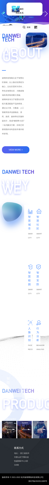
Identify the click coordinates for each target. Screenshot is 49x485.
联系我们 (23, 15)
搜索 (28, 27)
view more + (16, 150)
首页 (17, 11)
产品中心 (19, 15)
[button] (46, 13)
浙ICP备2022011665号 (37, 481)
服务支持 (21, 15)
